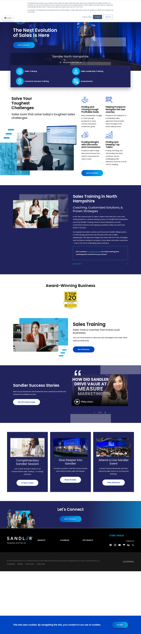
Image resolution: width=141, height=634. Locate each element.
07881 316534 (72, 60)
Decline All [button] (108, 17)
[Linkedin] (128, 545)
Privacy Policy (79, 7)
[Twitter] (133, 545)
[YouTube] (119, 545)
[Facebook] (111, 545)
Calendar (64, 540)
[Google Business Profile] (124, 545)
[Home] (20, 538)
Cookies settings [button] (87, 17)
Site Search (87, 540)
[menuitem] (11, 564)
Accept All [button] (97, 17)
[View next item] (105, 412)
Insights (41, 540)
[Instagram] (115, 545)
